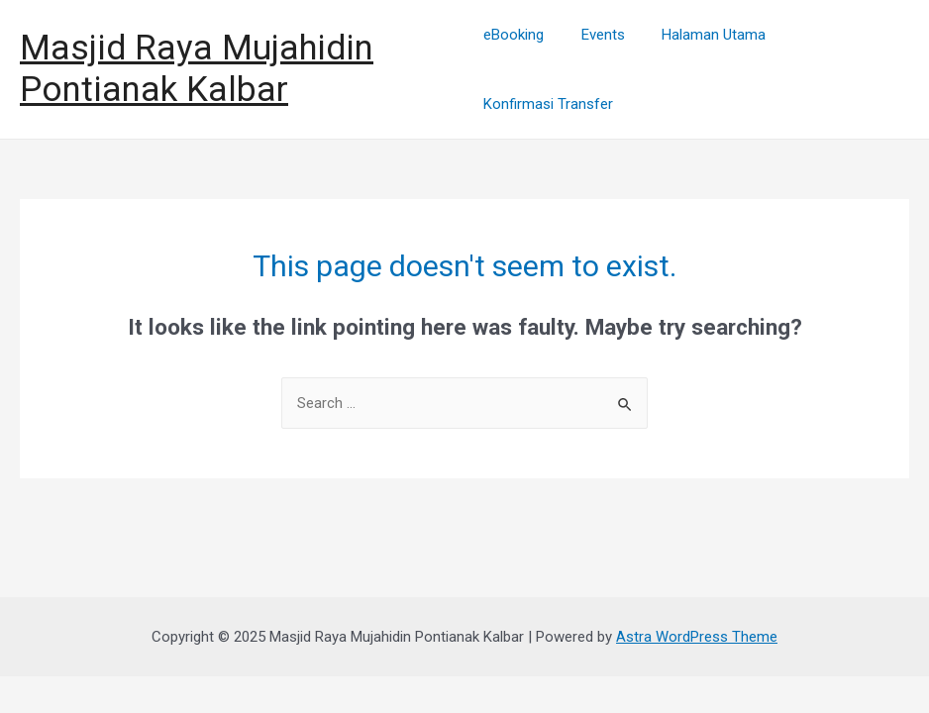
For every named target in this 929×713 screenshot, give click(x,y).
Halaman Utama (699, 35)
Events (595, 35)
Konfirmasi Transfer (548, 104)
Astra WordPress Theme (696, 637)
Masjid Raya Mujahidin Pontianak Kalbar (196, 69)
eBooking (513, 35)
